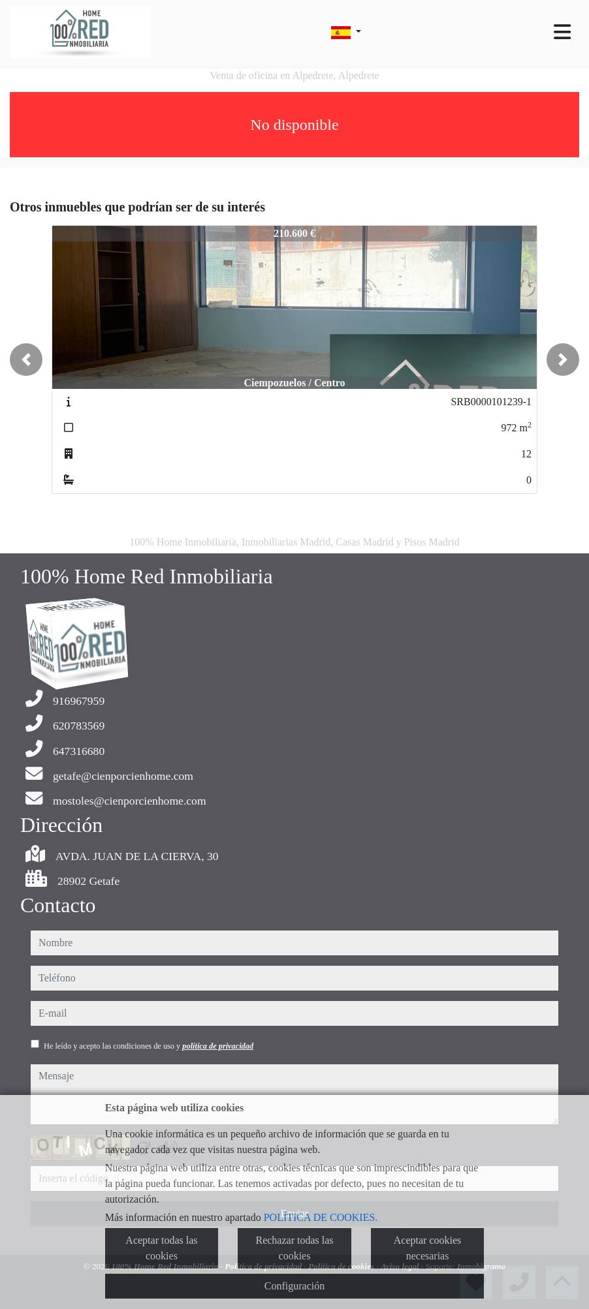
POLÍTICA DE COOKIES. (321, 1217)
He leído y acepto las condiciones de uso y (148, 1046)
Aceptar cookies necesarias (428, 1248)
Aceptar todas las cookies (161, 1248)
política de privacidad (217, 1046)
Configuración (294, 1285)
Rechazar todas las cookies (294, 1248)
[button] (26, 359)
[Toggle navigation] (562, 32)
